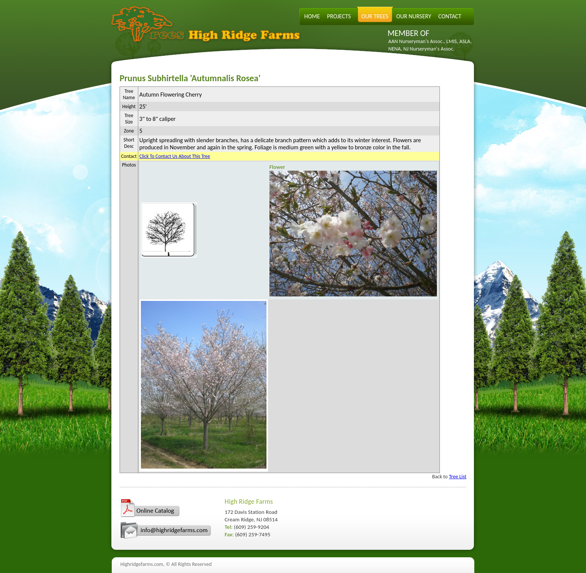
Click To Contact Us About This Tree (174, 156)
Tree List (457, 476)
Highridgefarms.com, (142, 564)
